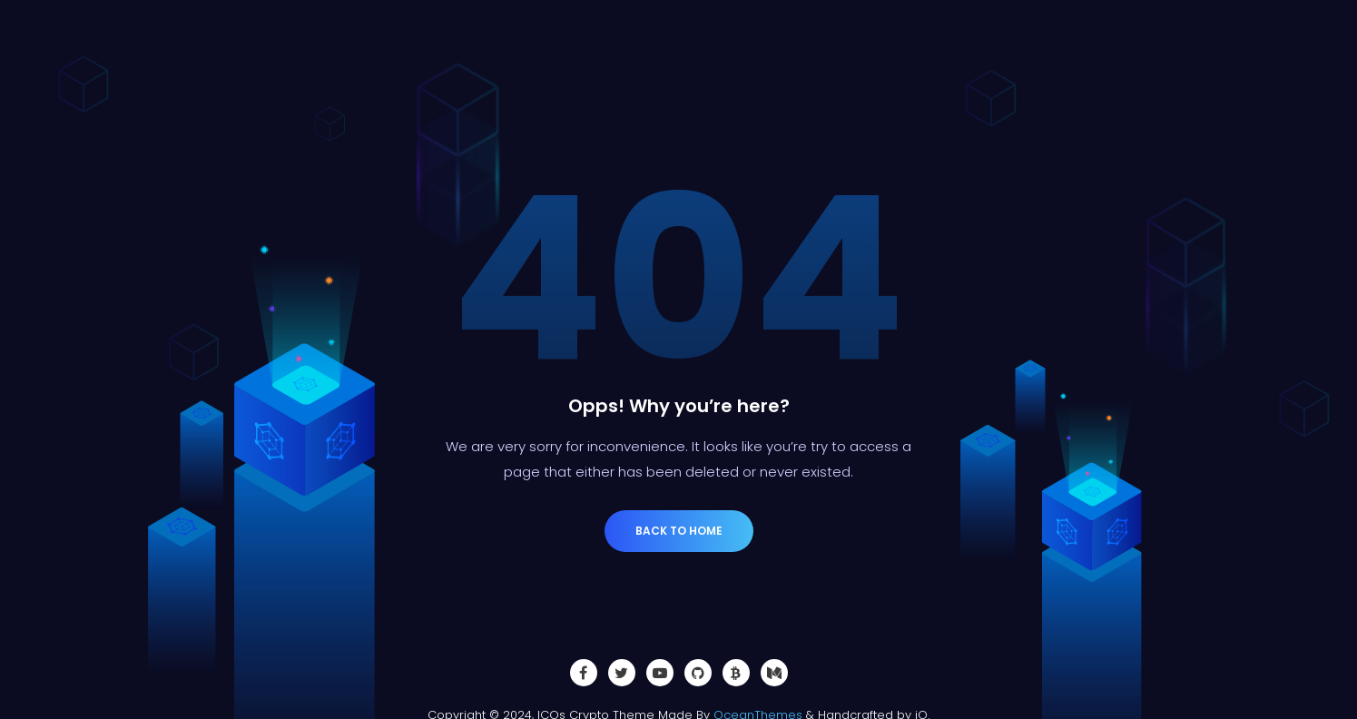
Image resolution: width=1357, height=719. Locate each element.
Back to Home (679, 530)
